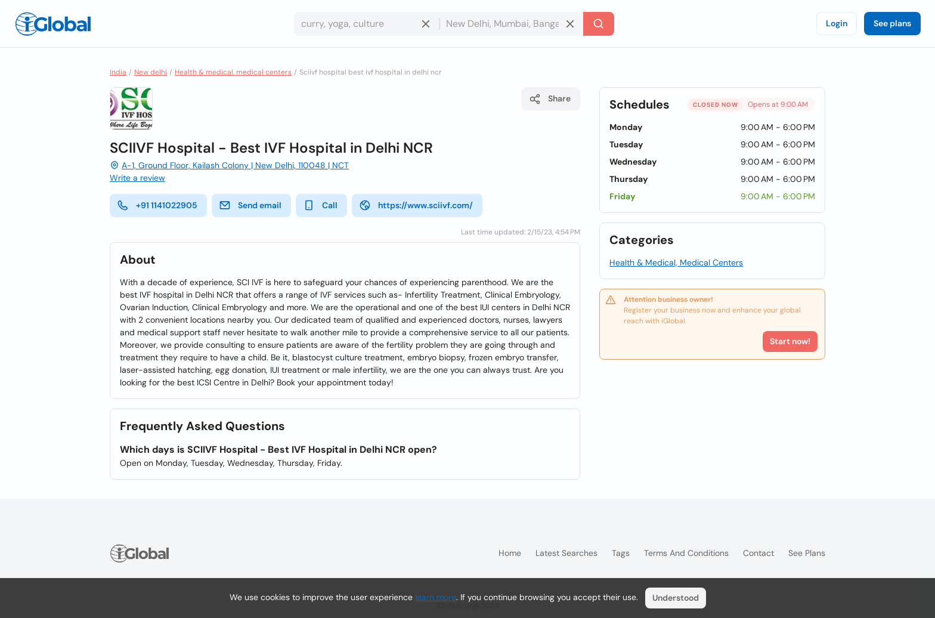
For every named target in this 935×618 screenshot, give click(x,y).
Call (320, 205)
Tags (621, 553)
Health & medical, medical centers (233, 72)
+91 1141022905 (157, 205)
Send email (250, 205)
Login (836, 23)
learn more (435, 597)
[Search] (598, 24)
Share (550, 99)
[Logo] (53, 24)
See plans (892, 23)
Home (510, 553)
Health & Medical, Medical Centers (676, 262)
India (118, 72)
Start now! (790, 341)
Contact (758, 553)
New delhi (150, 72)
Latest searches (566, 553)
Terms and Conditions (686, 553)
